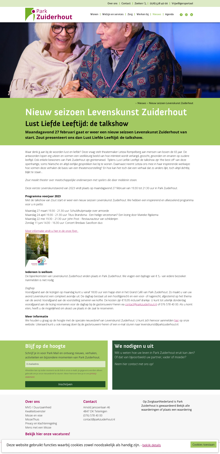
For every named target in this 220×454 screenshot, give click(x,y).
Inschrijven (65, 384)
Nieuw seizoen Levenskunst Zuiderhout (171, 103)
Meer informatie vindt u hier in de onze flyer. (51, 231)
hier (176, 320)
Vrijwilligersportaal (182, 3)
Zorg (130, 14)
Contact (126, 3)
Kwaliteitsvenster (35, 411)
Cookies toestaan (204, 444)
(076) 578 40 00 (159, 3)
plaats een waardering (177, 409)
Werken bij (143, 14)
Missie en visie (33, 415)
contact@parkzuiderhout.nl (141, 304)
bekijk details (151, 445)
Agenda (169, 14)
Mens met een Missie (38, 427)
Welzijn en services (113, 14)
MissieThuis (32, 419)
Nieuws (157, 14)
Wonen (94, 14)
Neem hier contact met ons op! (134, 364)
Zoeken (139, 3)
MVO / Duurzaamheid (38, 407)
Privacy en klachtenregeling (41, 423)
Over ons (112, 3)
